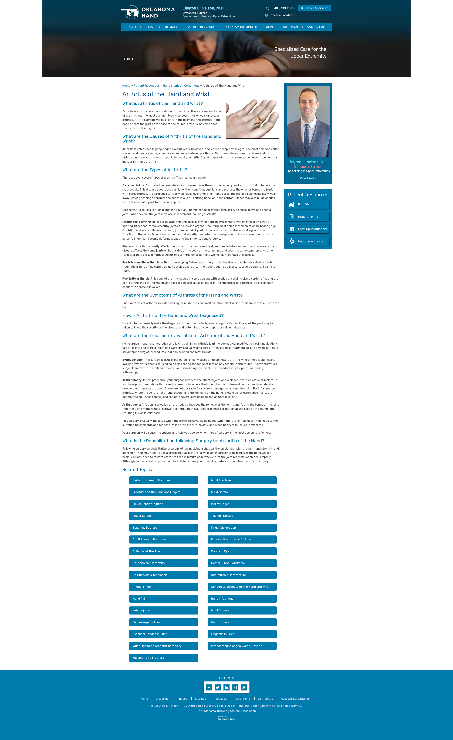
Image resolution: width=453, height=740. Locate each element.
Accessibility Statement (297, 698)
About (150, 26)
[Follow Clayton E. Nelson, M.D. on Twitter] (218, 687)
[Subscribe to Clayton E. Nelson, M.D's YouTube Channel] (244, 687)
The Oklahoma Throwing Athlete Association (226, 711)
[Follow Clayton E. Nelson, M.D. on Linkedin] (226, 687)
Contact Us (316, 26)
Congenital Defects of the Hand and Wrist (240, 586)
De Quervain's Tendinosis (150, 575)
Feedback (220, 698)
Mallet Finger (220, 504)
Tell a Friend (242, 698)
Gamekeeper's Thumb (148, 622)
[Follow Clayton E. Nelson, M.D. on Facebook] (209, 687)
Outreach (290, 26)
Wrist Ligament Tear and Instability (157, 646)
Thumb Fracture (222, 515)
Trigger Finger (142, 586)
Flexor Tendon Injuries (148, 504)
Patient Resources (200, 26)
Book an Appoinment (317, 8)
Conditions (191, 85)
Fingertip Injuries (222, 634)
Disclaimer (163, 698)
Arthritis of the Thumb (148, 551)
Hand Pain (140, 598)
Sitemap (200, 698)
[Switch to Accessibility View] (5, 732)
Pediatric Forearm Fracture (151, 480)
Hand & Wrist (172, 85)
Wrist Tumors (220, 610)
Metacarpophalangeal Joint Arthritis (236, 646)
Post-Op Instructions (313, 229)
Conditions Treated (311, 241)
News (270, 26)
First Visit (305, 204)
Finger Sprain (142, 515)
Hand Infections (222, 598)
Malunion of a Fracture (148, 657)
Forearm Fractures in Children (231, 539)
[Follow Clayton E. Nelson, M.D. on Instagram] (235, 687)
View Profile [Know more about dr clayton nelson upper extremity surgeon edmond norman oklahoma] (308, 178)
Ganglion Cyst (221, 551)
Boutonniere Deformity (149, 563)
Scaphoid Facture (145, 527)
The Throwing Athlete (240, 26)
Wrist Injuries (142, 610)
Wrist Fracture (221, 480)
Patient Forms (308, 216)
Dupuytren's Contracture (228, 575)
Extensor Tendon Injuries (150, 634)
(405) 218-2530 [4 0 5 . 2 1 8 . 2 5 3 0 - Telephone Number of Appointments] (283, 8)
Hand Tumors (220, 622)
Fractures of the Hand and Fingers (156, 492)
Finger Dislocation (223, 527)
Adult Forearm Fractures (150, 539)
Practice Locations (282, 15)
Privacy (182, 698)
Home (132, 26)
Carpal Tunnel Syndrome (228, 563)
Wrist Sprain (219, 492)
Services (170, 26)
